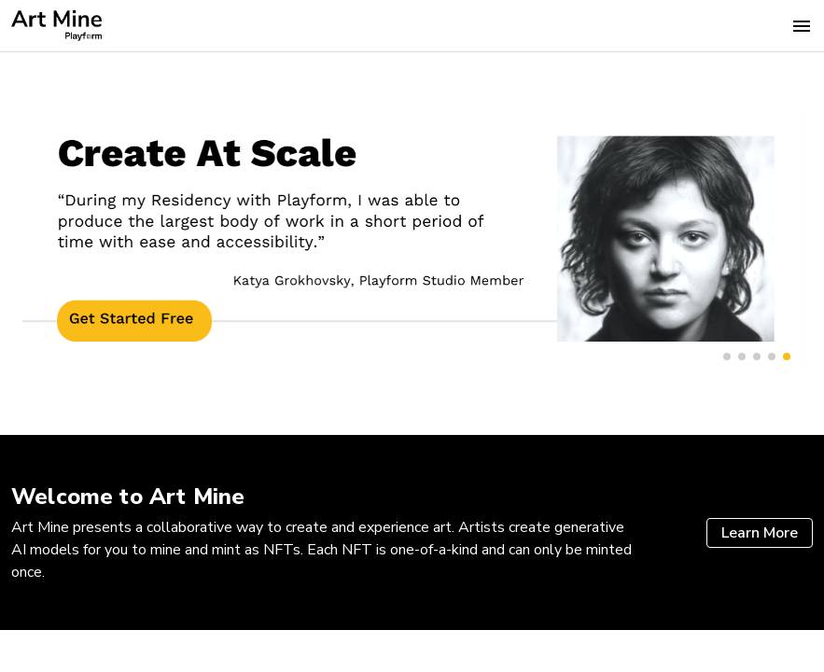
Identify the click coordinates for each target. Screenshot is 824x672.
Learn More (759, 533)
